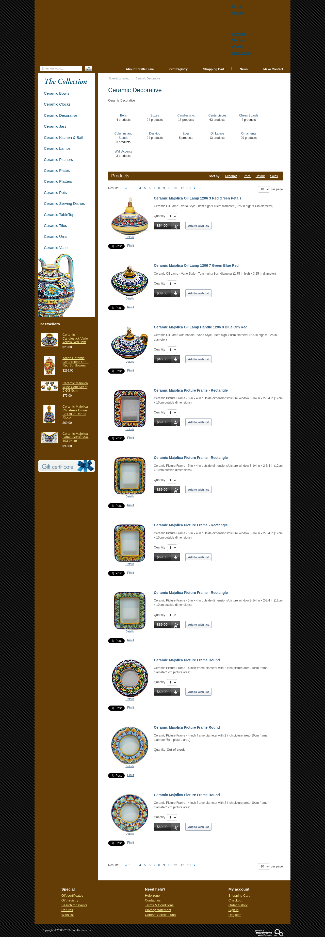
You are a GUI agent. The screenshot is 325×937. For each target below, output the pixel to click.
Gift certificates (72, 895)
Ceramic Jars (55, 126)
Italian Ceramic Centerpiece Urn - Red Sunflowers (75, 361)
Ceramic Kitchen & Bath (64, 137)
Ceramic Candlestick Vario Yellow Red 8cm (75, 338)
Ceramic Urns (55, 236)
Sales (274, 176)
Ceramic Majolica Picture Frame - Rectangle (191, 390)
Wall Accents (123, 151)
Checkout (235, 900)
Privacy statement (158, 910)
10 (169, 188)
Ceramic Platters (58, 181)
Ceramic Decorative (60, 115)
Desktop (154, 133)
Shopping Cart (213, 69)
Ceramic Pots (55, 192)
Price (247, 176)
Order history (238, 905)
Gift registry (69, 900)
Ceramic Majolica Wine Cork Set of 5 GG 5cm (75, 386)
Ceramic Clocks (57, 104)
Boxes (155, 115)
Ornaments (248, 133)
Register (235, 915)
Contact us (153, 900)
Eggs (186, 133)
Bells (123, 115)
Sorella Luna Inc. (119, 78)
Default (260, 176)
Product (231, 176)
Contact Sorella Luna (160, 915)
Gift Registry (178, 69)
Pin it (130, 245)
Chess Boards (248, 115)
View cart (238, 34)
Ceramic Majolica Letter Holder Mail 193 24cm (75, 437)
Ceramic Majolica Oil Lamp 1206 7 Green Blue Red (196, 265)
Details (129, 237)
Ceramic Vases (57, 247)
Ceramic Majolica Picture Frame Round (187, 660)
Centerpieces (217, 115)
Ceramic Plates (57, 170)
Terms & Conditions (159, 905)
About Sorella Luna (140, 69)
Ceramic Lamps (57, 148)
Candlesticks (186, 115)
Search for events (74, 905)
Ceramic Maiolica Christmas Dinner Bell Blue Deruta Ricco (75, 412)
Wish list (67, 915)
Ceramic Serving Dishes (64, 203)
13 (188, 188)
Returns (67, 910)
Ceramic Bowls (56, 93)
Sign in (234, 910)
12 (182, 188)
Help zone (152, 895)
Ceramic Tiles (55, 225)
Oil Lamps (217, 133)
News (244, 69)
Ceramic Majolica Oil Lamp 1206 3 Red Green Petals (197, 198)
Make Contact (273, 69)
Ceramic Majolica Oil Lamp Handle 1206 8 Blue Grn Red (201, 327)
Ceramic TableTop (59, 214)
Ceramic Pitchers (58, 159)
